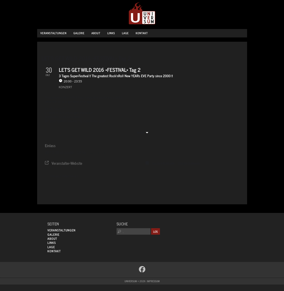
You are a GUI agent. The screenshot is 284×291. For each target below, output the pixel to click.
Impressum (153, 281)
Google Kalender (189, 163)
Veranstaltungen (53, 33)
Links (111, 33)
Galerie (79, 33)
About (95, 33)
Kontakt (142, 33)
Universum (142, 13)
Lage (125, 33)
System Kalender (163, 163)
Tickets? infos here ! (64, 176)
